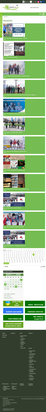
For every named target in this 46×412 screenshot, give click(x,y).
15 (38, 250)
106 (24, 257)
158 (35, 262)
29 (27, 251)
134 (14, 260)
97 (44, 256)
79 (6, 256)
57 (44, 253)
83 (14, 256)
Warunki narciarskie (31, 376)
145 (42, 260)
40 (8, 253)
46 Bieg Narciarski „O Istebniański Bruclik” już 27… (16, 245)
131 (7, 260)
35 (39, 251)
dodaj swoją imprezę (8, 297)
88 (25, 256)
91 (31, 256)
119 (16, 259)
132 (9, 260)
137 (22, 260)
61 (10, 254)
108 (29, 257)
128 (40, 259)
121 (22, 259)
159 (37, 262)
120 (19, 259)
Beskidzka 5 (31, 364)
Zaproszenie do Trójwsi (32, 351)
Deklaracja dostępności (22, 384)
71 (31, 254)
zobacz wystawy (7, 295)
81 (10, 256)
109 (31, 257)
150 (14, 262)
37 (44, 251)
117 (11, 259)
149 (12, 262)
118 (14, 259)
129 (42, 259)
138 (25, 260)
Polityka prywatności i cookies (8, 410)
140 (30, 260)
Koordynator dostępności (30, 384)
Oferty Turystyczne (31, 367)
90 (29, 256)
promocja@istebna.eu (7, 404)
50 (29, 253)
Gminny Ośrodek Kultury (24, 336)
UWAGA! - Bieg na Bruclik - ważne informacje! (16, 170)
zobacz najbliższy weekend (9, 294)
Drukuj (43, 266)
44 (16, 253)
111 (36, 257)
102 (13, 257)
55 (39, 253)
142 (35, 260)
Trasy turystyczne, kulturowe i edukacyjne (32, 370)
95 (39, 256)
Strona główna (23, 2)
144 (40, 260)
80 (8, 256)
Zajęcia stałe (23, 348)
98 (4, 257)
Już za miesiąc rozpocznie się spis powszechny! (15, 113)
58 (4, 254)
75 (39, 254)
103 (16, 257)
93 (35, 256)
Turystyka (30, 348)
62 (12, 254)
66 (20, 254)
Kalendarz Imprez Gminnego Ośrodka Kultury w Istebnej (6, 388)
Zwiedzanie (30, 333)
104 (18, 257)
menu (40, 14)
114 (4, 259)
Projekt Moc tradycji (23, 339)
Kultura (21, 333)
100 (8, 257)
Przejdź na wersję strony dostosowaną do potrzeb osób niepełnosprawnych (26, 2)
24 (16, 251)
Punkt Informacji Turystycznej (32, 354)
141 (32, 260)
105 (21, 257)
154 (25, 262)
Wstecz (6, 266)
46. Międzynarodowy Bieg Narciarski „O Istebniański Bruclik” (18, 76)
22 (12, 251)
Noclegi (3, 333)
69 (27, 254)
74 (37, 254)
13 (34, 250)
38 (4, 253)
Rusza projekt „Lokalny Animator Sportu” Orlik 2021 (16, 38)
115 (6, 259)
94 (37, 256)
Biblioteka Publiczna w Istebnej (23, 343)
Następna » (6, 263)
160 (40, 262)
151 (17, 262)
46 (20, 253)
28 (25, 251)
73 (35, 254)
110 (34, 257)
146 (4, 262)
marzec (22, 275)
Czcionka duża (36, 2)
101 (11, 257)
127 (37, 259)
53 (35, 253)
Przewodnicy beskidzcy (31, 379)
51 (31, 253)
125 (32, 259)
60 (8, 254)
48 (25, 253)
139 (27, 260)
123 (27, 259)
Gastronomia (4, 335)
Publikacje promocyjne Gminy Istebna (32, 361)
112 (39, 257)
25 (18, 251)
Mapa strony (28, 2)
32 (33, 251)
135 (17, 260)
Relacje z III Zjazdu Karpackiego (14, 387)
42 (12, 253)
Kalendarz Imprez (5, 383)
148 (9, 262)
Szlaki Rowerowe (32, 373)
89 (27, 256)
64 (16, 254)
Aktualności (13, 333)
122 (24, 259)
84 (16, 256)
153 (22, 262)
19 (6, 251)
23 (14, 251)
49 (27, 253)
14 (36, 250)
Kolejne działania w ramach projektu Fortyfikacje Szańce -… (18, 189)
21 (10, 251)
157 (32, 262)
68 (25, 254)
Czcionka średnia (33, 2)
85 (18, 256)
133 (12, 260)
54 (37, 253)
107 (26, 257)
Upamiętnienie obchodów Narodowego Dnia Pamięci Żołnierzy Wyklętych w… (21, 95)
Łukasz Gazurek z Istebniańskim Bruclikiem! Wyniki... (17, 151)
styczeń (4, 275)
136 (19, 260)
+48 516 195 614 (14, 402)
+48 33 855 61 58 (8, 402)
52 (33, 253)
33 (35, 251)
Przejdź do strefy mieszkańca (1, 25)
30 (29, 251)
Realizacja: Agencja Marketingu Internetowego (29, 398)
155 (27, 262)
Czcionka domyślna (31, 2)
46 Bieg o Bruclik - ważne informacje (14, 208)
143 (37, 260)
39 (6, 253)
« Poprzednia (9, 250)
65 (18, 254)
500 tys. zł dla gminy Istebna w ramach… (15, 132)
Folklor (22, 346)
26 (20, 251)
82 (12, 256)
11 (30, 250)
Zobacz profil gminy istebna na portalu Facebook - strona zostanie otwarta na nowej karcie (41, 2)
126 (34, 259)
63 (14, 254)
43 (14, 253)
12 (32, 250)
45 (18, 253)
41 (10, 253)
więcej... (4, 405)
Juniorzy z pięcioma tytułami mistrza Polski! (15, 226)
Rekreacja (4, 337)
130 (4, 260)
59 (6, 254)
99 (6, 257)
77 (44, 254)
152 (19, 262)
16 (40, 250)
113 (41, 257)
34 (37, 251)
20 (8, 251)
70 (29, 254)
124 (29, 259)
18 (4, 251)
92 (33, 256)
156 (30, 262)
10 (28, 250)
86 (20, 256)
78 (4, 256)
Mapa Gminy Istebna (31, 357)
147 (7, 262)
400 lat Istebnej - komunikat (11, 57)
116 (9, 259)
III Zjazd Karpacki (14, 383)
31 (31, 251)
